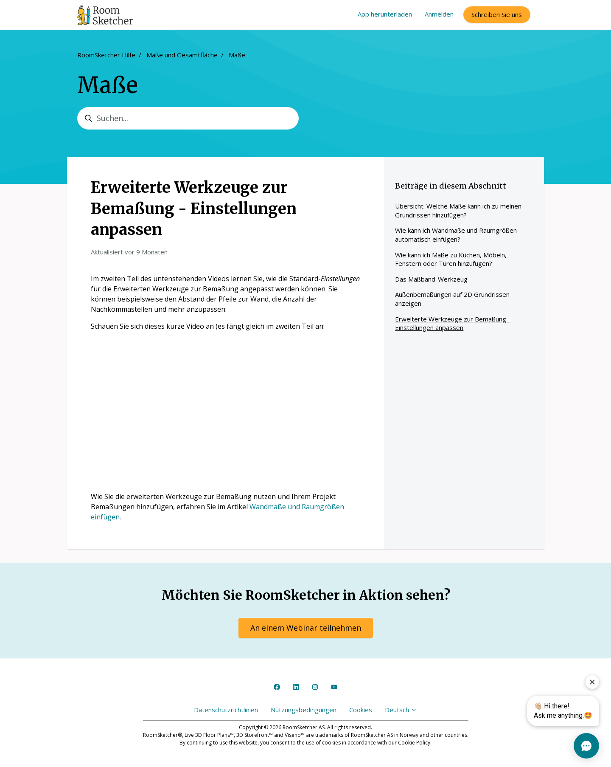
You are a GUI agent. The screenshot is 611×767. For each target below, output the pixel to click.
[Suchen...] (188, 118)
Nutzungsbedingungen (303, 709)
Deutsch (401, 709)
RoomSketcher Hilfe (106, 55)
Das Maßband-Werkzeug (431, 279)
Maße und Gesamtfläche (182, 55)
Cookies (360, 709)
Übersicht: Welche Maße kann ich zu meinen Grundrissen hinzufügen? (458, 210)
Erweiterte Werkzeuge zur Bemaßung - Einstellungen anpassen (452, 323)
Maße (237, 55)
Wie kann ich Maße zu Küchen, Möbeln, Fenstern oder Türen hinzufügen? (451, 259)
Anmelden (439, 14)
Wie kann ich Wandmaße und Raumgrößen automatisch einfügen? (456, 234)
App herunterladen (385, 14)
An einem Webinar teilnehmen (305, 628)
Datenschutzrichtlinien (226, 709)
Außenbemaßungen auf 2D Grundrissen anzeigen (452, 298)
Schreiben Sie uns (496, 14)
